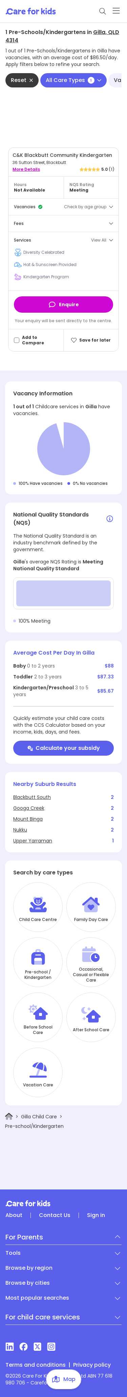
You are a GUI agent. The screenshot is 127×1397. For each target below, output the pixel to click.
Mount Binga (28, 819)
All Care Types (73, 80)
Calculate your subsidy (63, 748)
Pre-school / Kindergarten (37, 974)
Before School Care (38, 1029)
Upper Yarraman (32, 840)
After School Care (91, 1030)
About (13, 1215)
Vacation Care (38, 1085)
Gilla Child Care (39, 1116)
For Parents (24, 1237)
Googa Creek (28, 808)
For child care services (42, 1317)
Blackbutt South (32, 797)
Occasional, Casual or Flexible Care (91, 975)
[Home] (9, 1116)
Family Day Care (91, 919)
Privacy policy (92, 1365)
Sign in (96, 1215)
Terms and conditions (35, 1365)
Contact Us (54, 1215)
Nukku (20, 829)
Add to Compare (33, 340)
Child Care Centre (38, 919)
